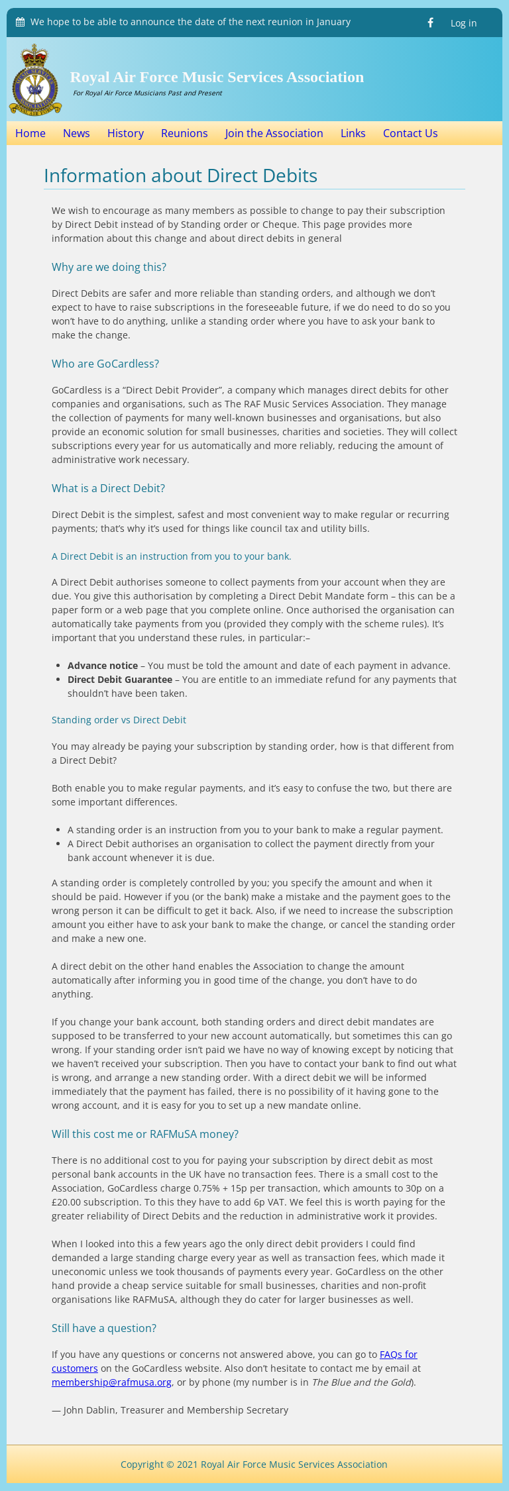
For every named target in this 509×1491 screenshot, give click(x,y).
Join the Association (274, 133)
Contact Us (410, 133)
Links (353, 133)
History (125, 133)
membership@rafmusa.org (112, 1382)
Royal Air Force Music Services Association (217, 76)
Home (30, 133)
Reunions (184, 133)
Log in (464, 23)
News (76, 133)
